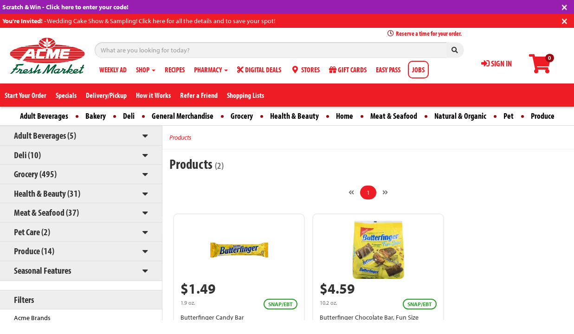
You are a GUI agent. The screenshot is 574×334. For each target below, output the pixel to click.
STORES (305, 69)
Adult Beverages (44, 115)
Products (180, 137)
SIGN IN (496, 63)
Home (344, 115)
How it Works (153, 95)
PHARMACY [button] (211, 69)
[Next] (385, 192)
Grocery (242, 115)
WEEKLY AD (113, 69)
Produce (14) (34, 251)
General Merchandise (182, 115)
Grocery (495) (35, 174)
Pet (508, 115)
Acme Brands (32, 318)
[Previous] (351, 192)
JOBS (418, 69)
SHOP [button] (145, 69)
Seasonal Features (42, 270)
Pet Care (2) (32, 232)
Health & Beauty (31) (47, 193)
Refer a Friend (199, 95)
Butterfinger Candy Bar (212, 317)
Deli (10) (27, 155)
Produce (543, 115)
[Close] (564, 6)
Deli (129, 115)
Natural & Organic (460, 115)
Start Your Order (25, 95)
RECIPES (175, 69)
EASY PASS (388, 69)
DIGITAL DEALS (259, 69)
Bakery (95, 115)
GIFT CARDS (348, 69)
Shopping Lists (245, 95)
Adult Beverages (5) (45, 135)
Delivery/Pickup (106, 95)
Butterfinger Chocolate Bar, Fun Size (369, 317)
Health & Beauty (294, 115)
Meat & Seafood (393, 115)
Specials (66, 95)
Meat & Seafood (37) (46, 212)
